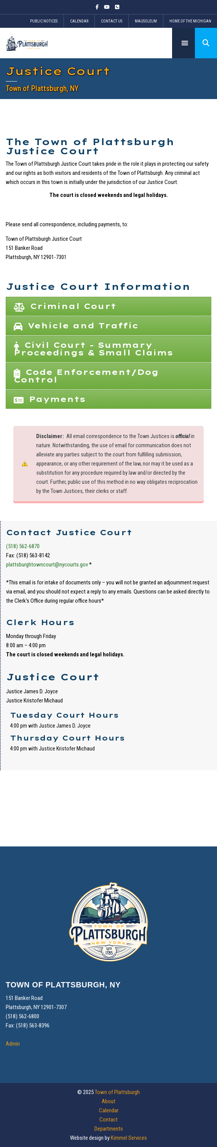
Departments (108, 1128)
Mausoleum (146, 21)
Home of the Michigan (190, 21)
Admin (13, 1043)
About (108, 1101)
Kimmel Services (129, 1137)
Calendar (79, 21)
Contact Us (111, 21)
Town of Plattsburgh (117, 1092)
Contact (108, 1119)
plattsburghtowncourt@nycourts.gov (47, 564)
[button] (206, 43)
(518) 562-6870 (23, 546)
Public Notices (43, 21)
